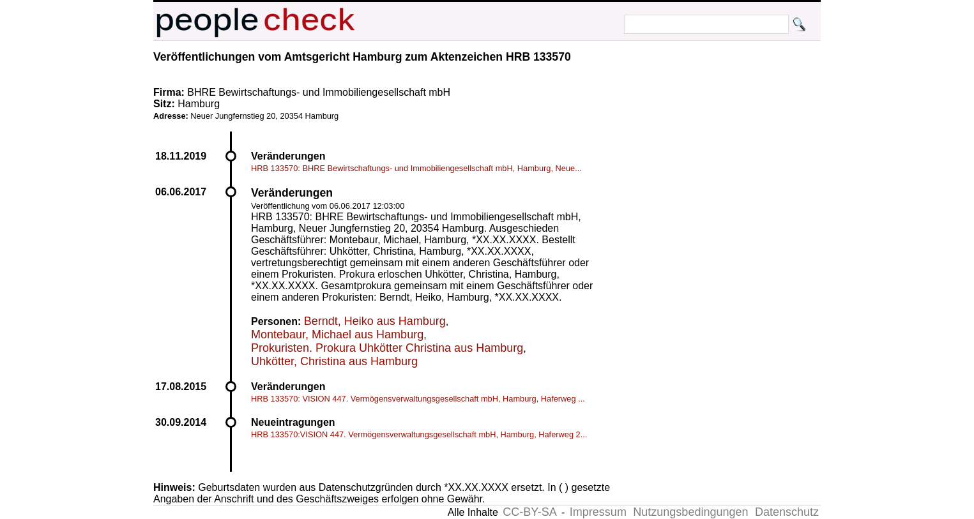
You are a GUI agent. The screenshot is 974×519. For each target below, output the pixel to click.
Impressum (598, 512)
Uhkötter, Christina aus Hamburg (334, 361)
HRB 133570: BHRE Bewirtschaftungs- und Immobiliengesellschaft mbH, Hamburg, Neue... (416, 168)
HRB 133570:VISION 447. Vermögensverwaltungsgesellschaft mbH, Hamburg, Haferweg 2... (419, 434)
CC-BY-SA (529, 512)
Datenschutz (787, 512)
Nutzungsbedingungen (690, 512)
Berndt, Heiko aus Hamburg (375, 321)
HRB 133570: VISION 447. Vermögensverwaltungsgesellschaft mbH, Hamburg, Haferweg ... (418, 398)
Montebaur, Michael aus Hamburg (337, 334)
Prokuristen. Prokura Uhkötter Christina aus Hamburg (387, 348)
